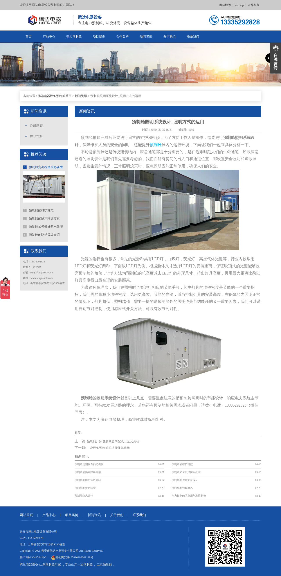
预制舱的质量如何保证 (185, 480)
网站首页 (26, 515)
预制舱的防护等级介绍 (41, 235)
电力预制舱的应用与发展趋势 (189, 495)
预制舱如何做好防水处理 (43, 226)
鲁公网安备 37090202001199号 (72, 557)
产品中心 (49, 36)
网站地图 (225, 5)
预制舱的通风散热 (182, 488)
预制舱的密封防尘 (85, 488)
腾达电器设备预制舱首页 (55, 96)
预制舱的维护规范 (38, 210)
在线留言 (253, 5)
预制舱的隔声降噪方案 (41, 218)
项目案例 (99, 36)
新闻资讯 (146, 36)
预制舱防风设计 (84, 495)
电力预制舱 (74, 36)
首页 (28, 36)
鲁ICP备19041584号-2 (33, 557)
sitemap (239, 5)
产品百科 (36, 136)
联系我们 (193, 36)
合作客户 (122, 36)
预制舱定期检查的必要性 (43, 167)
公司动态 (36, 125)
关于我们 (169, 36)
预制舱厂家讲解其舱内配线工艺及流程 (113, 441)
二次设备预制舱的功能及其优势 (108, 448)
